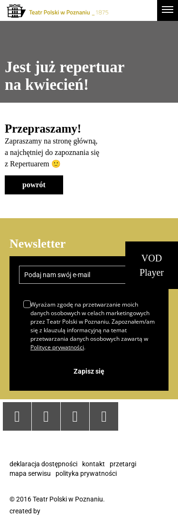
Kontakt (93, 464)
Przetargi (123, 464)
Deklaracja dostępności (43, 464)
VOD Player (152, 265)
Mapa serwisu (30, 473)
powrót (34, 185)
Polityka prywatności (86, 473)
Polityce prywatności (57, 347)
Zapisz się (89, 371)
